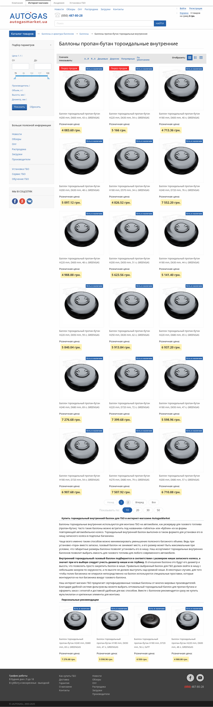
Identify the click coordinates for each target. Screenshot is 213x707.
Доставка (64, 679)
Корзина (184, 13)
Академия (59, 2)
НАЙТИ (160, 23)
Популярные (128, 58)
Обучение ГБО (20, 179)
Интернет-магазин (38, 2)
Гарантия (64, 683)
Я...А (93, 58)
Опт (80, 9)
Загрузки (105, 9)
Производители (21, 159)
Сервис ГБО (18, 174)
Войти (183, 8)
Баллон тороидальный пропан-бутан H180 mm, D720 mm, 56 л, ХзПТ (150, 643)
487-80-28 (72, 15)
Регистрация (195, 8)
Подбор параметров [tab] (23, 45)
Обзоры (71, 9)
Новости (59, 9)
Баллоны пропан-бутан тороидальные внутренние (118, 43)
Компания (17, 2)
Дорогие (114, 58)
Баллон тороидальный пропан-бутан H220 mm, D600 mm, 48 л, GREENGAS (187, 643)
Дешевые (103, 58)
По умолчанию (143, 58)
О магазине (65, 686)
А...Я (86, 58)
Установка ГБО (78, 2)
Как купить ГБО (67, 675)
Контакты (118, 9)
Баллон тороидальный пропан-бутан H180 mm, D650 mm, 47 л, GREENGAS (112, 643)
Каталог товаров (22, 34)
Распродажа (91, 9)
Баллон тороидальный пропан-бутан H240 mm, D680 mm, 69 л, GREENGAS (75, 643)
